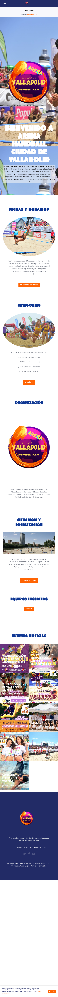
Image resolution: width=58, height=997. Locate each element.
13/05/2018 (11, 785)
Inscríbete (29, 382)
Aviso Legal (24, 866)
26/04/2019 (40, 727)
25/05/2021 (11, 727)
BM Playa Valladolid (14, 863)
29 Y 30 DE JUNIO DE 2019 (42, 721)
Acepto (52, 991)
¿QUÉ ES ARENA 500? (41, 750)
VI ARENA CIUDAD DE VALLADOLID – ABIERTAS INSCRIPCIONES (42, 659)
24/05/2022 (40, 697)
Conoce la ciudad (29, 580)
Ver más (29, 609)
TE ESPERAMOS (11, 752)
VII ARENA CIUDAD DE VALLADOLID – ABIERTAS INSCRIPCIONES (14, 660)
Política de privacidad (39, 866)
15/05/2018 (40, 756)
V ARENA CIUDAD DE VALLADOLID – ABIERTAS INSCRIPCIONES (13, 688)
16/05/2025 (11, 669)
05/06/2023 (11, 697)
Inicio (23, 14)
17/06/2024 (40, 668)
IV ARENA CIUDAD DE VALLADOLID (42, 692)
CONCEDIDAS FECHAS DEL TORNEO (10, 778)
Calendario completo (29, 285)
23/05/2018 (11, 756)
